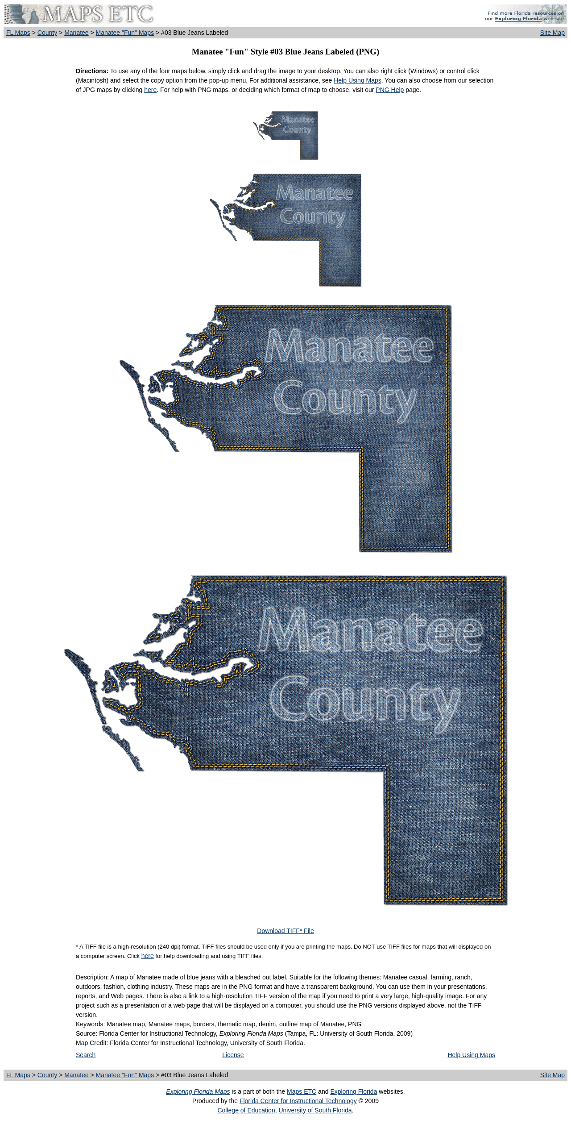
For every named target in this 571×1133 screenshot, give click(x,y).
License (233, 1054)
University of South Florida (315, 1110)
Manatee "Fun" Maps (125, 32)
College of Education (246, 1110)
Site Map (552, 32)
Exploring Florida (353, 1091)
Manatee (76, 32)
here (150, 89)
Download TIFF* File (285, 930)
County (47, 32)
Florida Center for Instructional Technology (298, 1100)
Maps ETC (301, 1091)
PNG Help (390, 89)
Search (85, 1054)
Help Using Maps (357, 80)
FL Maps (18, 32)
